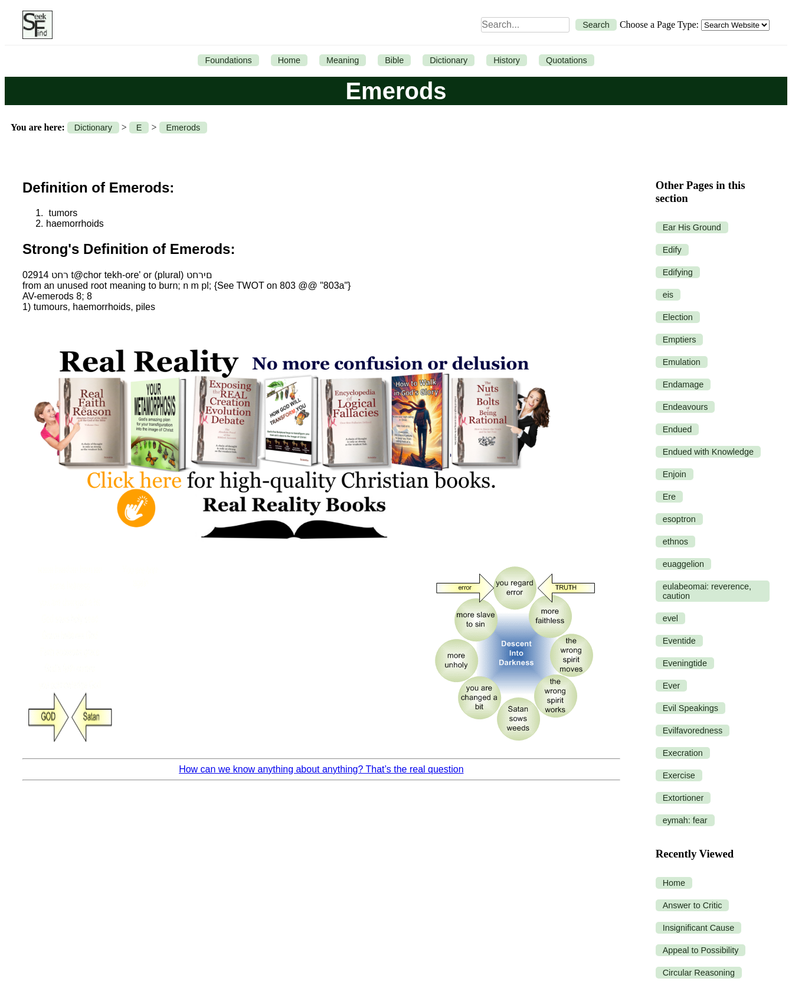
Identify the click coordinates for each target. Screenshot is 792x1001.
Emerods (183, 127)
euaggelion (683, 564)
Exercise (679, 775)
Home (289, 60)
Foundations (228, 60)
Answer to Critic (692, 905)
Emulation (682, 362)
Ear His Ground (692, 227)
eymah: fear (685, 820)
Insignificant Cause (699, 927)
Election (678, 317)
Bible (394, 60)
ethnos (675, 541)
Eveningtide (685, 663)
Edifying (678, 272)
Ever (671, 685)
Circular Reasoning (699, 972)
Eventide (679, 640)
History (506, 60)
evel (670, 618)
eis (668, 294)
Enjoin (674, 474)
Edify (672, 250)
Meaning (342, 60)
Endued (677, 429)
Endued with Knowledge (708, 452)
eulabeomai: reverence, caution (707, 591)
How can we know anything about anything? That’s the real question (321, 769)
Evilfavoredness (693, 730)
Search (596, 25)
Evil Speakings (690, 708)
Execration (683, 753)
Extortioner (683, 798)
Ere (669, 496)
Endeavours (685, 407)
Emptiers (679, 339)
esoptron (679, 519)
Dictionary (448, 60)
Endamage (683, 384)
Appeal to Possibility (701, 950)
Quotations (566, 60)
